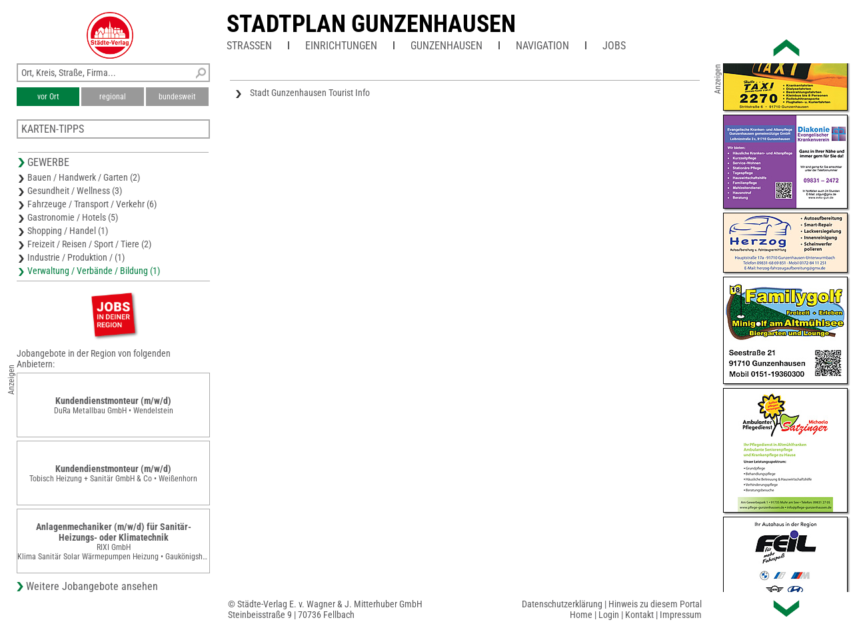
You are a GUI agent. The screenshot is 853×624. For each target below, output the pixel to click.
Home (581, 614)
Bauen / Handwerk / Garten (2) (83, 177)
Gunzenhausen (446, 45)
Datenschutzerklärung (562, 604)
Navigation (542, 45)
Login (608, 614)
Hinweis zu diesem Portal (655, 604)
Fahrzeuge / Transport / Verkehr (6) (92, 204)
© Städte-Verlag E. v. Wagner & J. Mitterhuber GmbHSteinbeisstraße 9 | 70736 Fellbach (325, 609)
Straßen (249, 45)
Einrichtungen (341, 45)
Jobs (614, 45)
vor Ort (48, 96)
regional (112, 96)
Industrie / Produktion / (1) (76, 257)
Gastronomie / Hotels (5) (72, 217)
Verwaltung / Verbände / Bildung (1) (93, 270)
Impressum (681, 614)
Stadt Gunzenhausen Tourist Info (310, 92)
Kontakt (639, 614)
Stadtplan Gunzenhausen (371, 24)
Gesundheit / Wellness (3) (74, 190)
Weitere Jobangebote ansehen (92, 586)
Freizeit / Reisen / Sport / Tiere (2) (89, 244)
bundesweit (177, 96)
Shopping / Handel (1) (67, 230)
